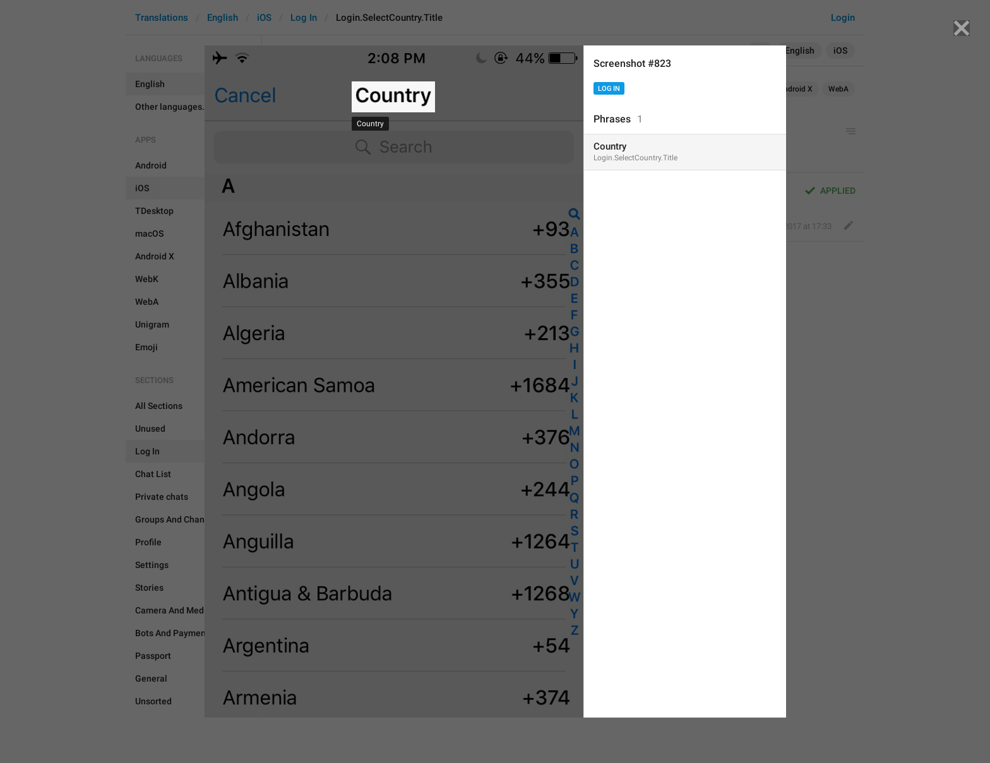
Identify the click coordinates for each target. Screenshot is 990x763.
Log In (609, 89)
